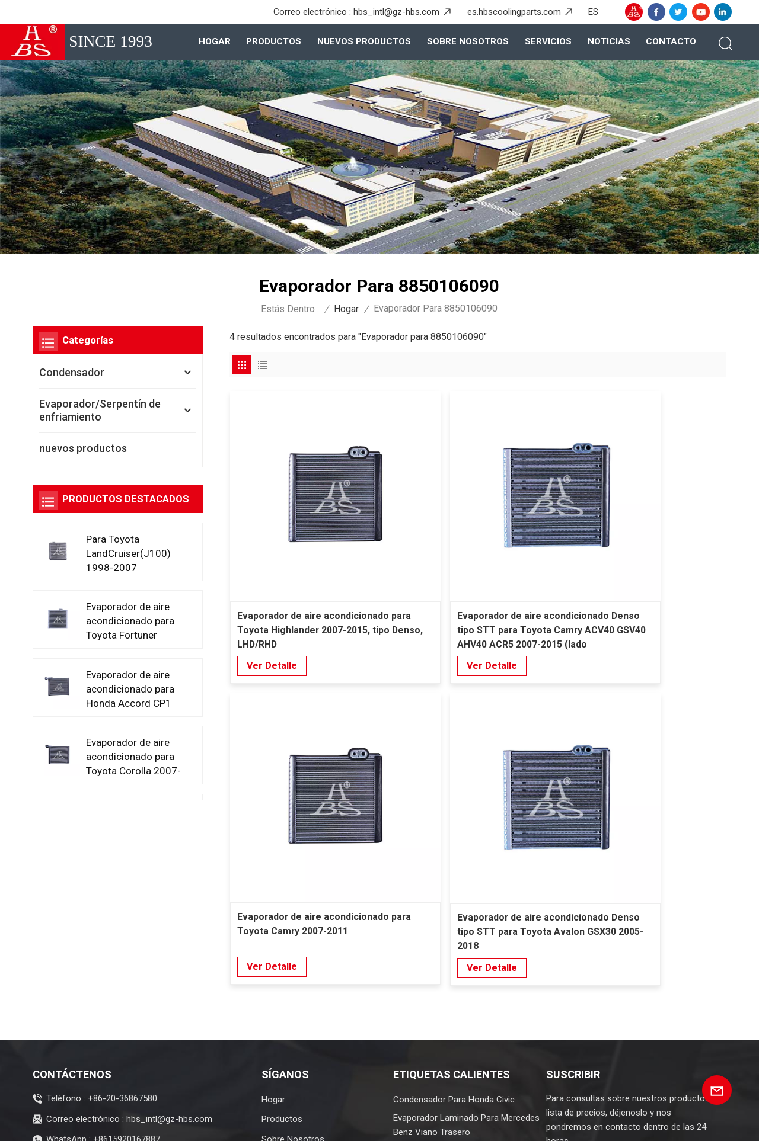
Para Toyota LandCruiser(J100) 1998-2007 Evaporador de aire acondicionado (130, 553)
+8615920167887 (126, 931)
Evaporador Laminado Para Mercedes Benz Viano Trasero (466, 917)
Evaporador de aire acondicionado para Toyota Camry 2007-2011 (538, 536)
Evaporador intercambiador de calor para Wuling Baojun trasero (464, 950)
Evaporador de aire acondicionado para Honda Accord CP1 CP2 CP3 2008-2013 (133, 689)
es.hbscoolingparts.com (514, 12)
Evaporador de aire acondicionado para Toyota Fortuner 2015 (131, 621)
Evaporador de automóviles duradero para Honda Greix (466, 1002)
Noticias (609, 41)
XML (364, 1122)
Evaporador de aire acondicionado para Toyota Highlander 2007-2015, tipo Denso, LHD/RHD (283, 537)
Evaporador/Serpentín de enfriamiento (100, 410)
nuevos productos (364, 41)
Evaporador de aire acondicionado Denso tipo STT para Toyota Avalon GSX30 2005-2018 (667, 537)
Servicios (548, 41)
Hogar (215, 41)
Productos (273, 41)
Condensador (71, 372)
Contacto (671, 41)
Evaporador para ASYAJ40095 (452, 977)
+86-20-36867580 (122, 890)
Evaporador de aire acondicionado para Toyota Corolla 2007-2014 (131, 756)
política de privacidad (428, 1122)
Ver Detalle (272, 572)
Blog (267, 1122)
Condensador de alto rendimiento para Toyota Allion (460, 1068)
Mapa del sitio (317, 1122)
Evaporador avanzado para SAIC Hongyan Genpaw (457, 1035)
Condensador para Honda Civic (454, 891)
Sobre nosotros (468, 41)
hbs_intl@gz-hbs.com (396, 12)
